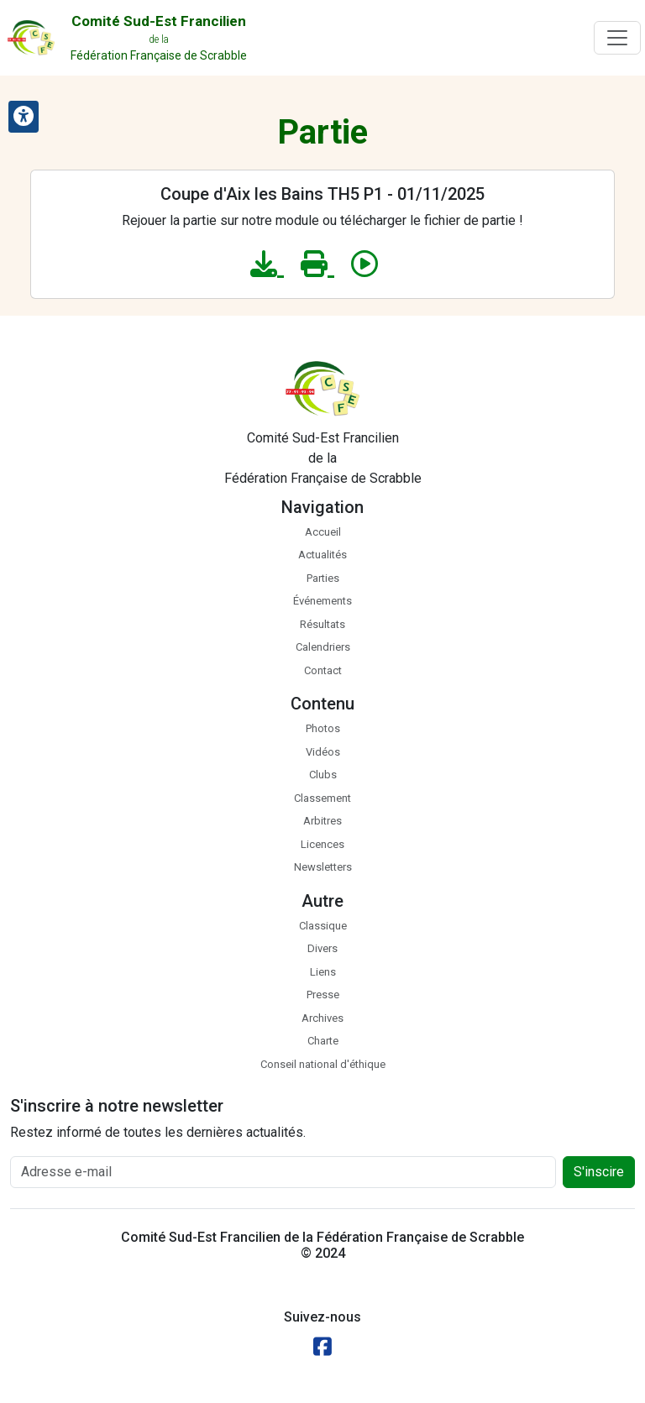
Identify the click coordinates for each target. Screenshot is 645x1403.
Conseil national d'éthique (322, 1064)
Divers (322, 948)
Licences (322, 844)
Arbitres (322, 820)
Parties (323, 578)
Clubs (323, 774)
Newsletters (323, 867)
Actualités (322, 554)
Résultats (322, 624)
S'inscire (599, 1172)
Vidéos (323, 752)
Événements (322, 600)
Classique (323, 925)
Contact (323, 670)
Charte (322, 1040)
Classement (322, 798)
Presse (323, 994)
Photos (323, 728)
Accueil (323, 532)
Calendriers (323, 647)
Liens (323, 972)
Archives (322, 1018)
